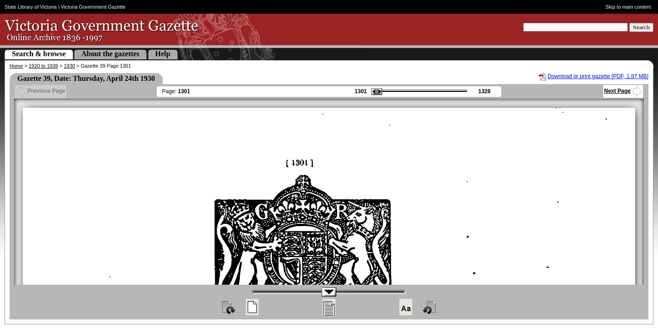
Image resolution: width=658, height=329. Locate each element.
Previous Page (40, 91)
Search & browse (39, 54)
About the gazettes (110, 54)
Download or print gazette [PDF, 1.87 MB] (597, 76)
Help (162, 54)
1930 (69, 66)
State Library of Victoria (31, 7)
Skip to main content (628, 7)
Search (641, 27)
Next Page (623, 91)
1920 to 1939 (43, 66)
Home (16, 66)
